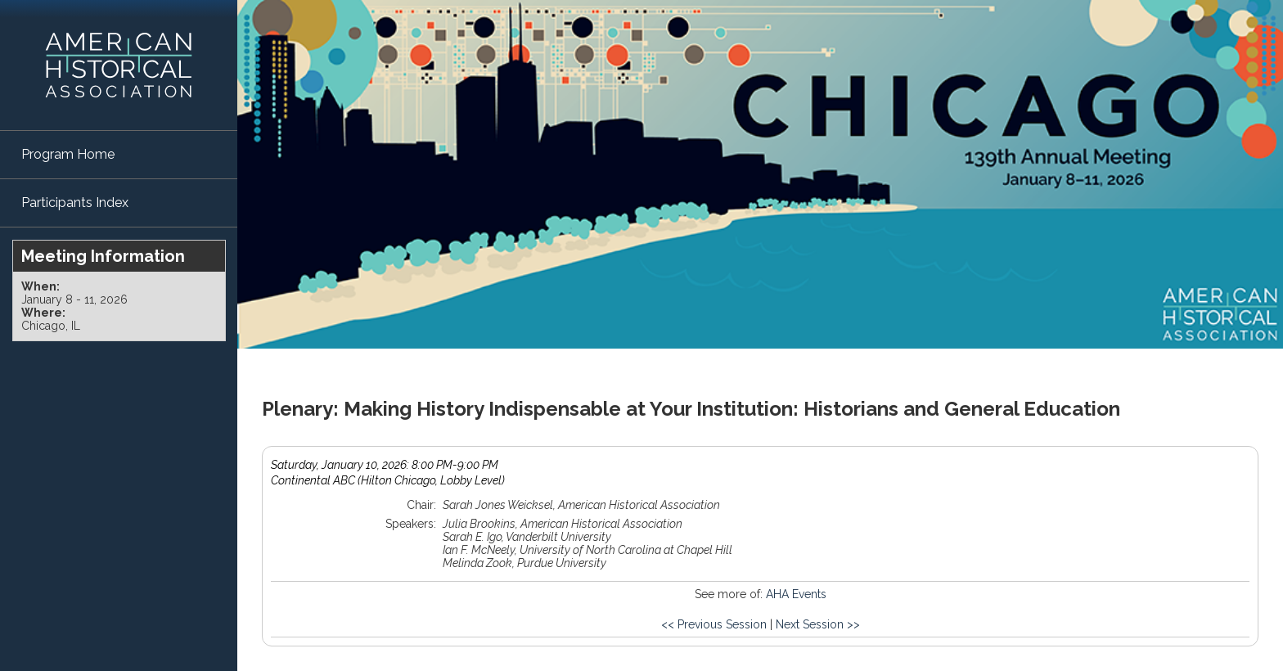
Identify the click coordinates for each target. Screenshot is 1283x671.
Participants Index (74, 202)
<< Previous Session (714, 624)
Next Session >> (818, 624)
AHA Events (796, 594)
